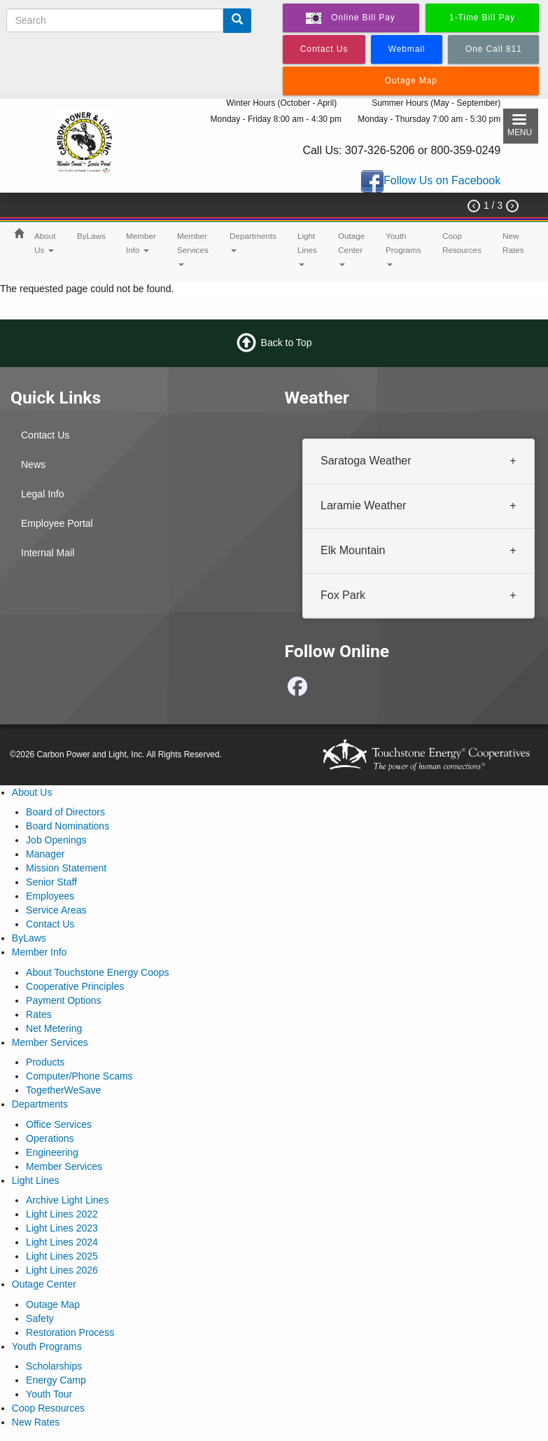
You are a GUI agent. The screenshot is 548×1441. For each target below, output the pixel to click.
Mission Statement (66, 868)
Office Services (59, 1124)
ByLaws (91, 235)
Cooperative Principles (75, 986)
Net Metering (54, 1028)
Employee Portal (57, 523)
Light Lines (307, 248)
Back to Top (286, 342)
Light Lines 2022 (62, 1214)
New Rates (513, 242)
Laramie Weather (363, 505)
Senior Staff (51, 882)
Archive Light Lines (67, 1200)
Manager (45, 854)
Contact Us (45, 435)
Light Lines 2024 (62, 1242)
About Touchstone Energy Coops (97, 972)
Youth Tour (49, 1394)
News (33, 464)
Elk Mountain (353, 550)
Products (45, 1062)
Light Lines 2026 (62, 1270)
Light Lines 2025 (62, 1256)
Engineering (52, 1152)
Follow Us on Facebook (442, 181)
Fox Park (343, 595)
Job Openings (56, 840)
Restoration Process (70, 1332)
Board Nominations (67, 826)
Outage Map (53, 1304)
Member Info (141, 242)
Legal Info (42, 493)
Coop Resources (462, 242)
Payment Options (63, 1000)
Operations (49, 1138)
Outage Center (351, 248)
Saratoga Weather (366, 461)
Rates (39, 1014)
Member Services (193, 248)
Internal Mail (47, 552)
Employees (50, 896)
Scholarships (54, 1366)
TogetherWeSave (63, 1090)
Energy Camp (56, 1380)
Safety (40, 1318)
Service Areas (56, 910)
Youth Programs (403, 248)
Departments (253, 241)
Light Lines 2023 (62, 1228)
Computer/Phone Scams (79, 1076)
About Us (45, 242)
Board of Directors (65, 812)
